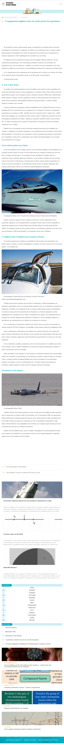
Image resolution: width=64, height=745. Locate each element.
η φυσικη (24, 17)
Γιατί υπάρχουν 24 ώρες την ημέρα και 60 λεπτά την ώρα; (23, 472)
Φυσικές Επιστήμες (10, 17)
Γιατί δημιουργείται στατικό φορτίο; (16, 466)
